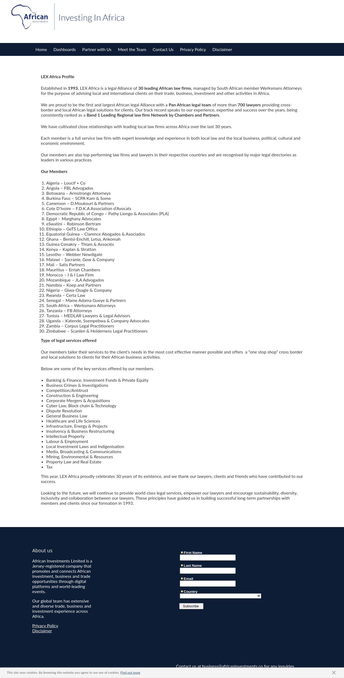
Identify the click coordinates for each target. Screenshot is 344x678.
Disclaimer (222, 49)
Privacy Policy (193, 49)
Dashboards (64, 49)
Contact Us (163, 49)
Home (41, 49)
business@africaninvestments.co (232, 666)
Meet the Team (132, 49)
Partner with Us (97, 49)
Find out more (130, 672)
